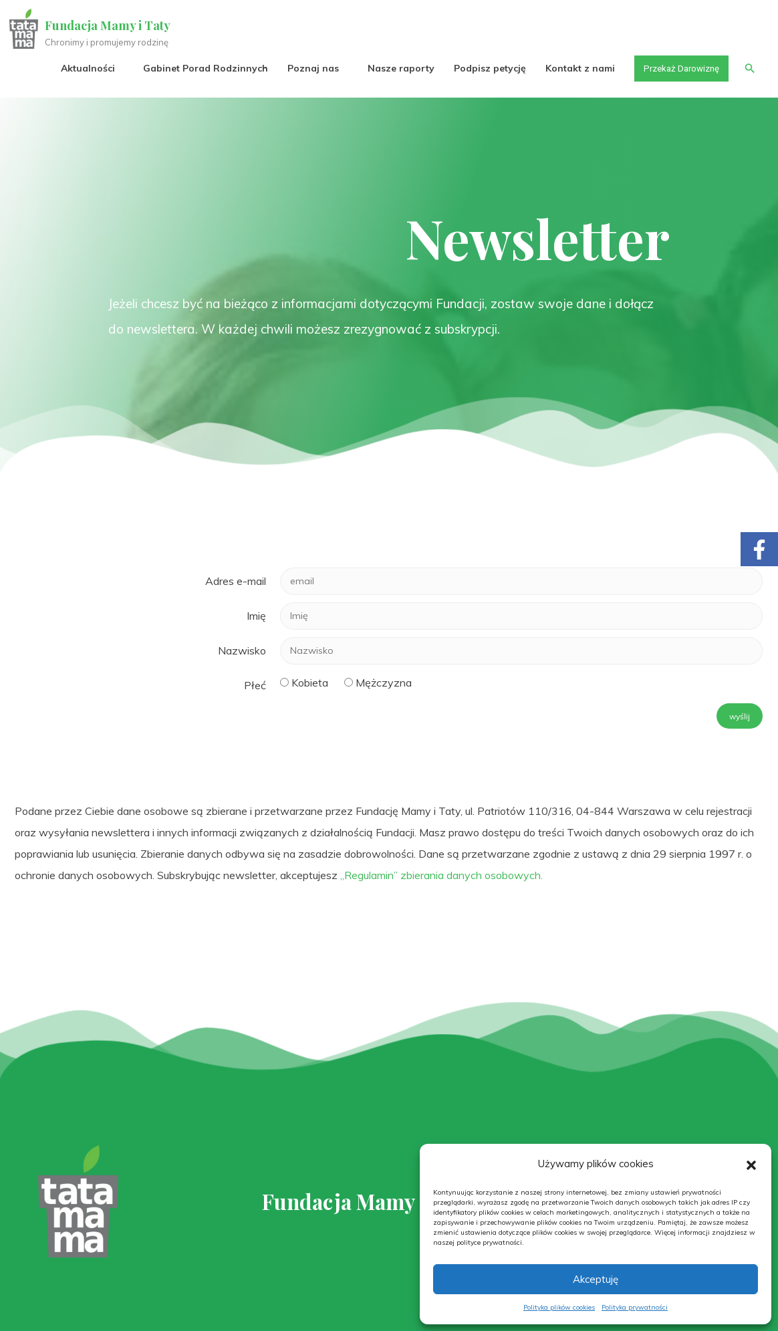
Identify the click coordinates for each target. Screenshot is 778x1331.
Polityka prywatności (635, 1307)
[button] (751, 1164)
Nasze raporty (393, 68)
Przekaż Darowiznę (678, 68)
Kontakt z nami (573, 68)
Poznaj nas (306, 68)
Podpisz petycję (482, 68)
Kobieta (309, 682)
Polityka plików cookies (559, 1307)
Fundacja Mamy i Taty (108, 25)
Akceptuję (595, 1279)
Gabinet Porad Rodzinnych (198, 68)
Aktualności (80, 68)
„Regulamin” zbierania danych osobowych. (441, 875)
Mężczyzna (384, 682)
